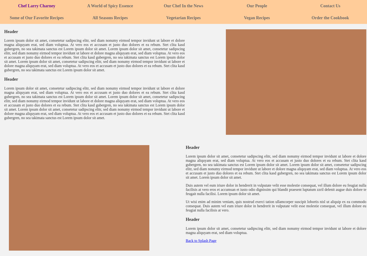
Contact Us (330, 6)
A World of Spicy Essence (110, 6)
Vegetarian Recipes (183, 17)
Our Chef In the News (183, 6)
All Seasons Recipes (110, 17)
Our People (257, 6)
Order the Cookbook (330, 17)
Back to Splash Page (201, 241)
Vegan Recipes (257, 17)
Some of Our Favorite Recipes (37, 17)
